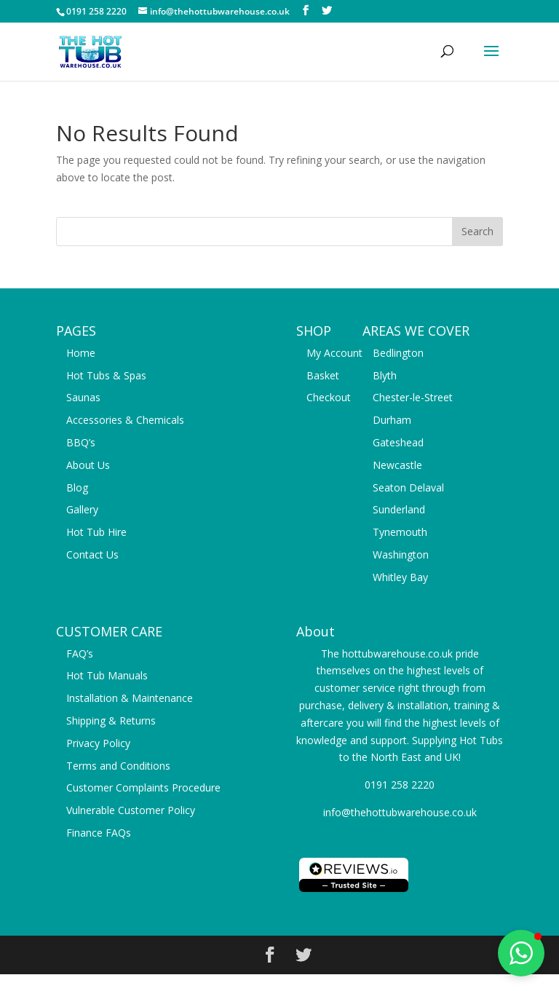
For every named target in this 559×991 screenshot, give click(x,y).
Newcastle (397, 465)
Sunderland (399, 509)
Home (80, 353)
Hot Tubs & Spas (106, 375)
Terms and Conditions (118, 766)
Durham (392, 420)
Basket (322, 375)
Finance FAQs (98, 833)
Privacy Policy (98, 743)
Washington (401, 554)
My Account (334, 353)
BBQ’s (80, 442)
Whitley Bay (400, 577)
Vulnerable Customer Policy (130, 810)
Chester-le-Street (413, 397)
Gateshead (398, 442)
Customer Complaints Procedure (143, 787)
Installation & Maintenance (129, 698)
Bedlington (398, 353)
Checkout (328, 397)
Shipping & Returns (111, 720)
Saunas (83, 397)
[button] (521, 953)
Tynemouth (400, 532)
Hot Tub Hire (96, 532)
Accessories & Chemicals (125, 420)
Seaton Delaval (408, 487)
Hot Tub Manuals (107, 675)
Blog (77, 487)
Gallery (82, 509)
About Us (88, 465)
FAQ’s (79, 653)
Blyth (385, 375)
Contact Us (92, 554)
